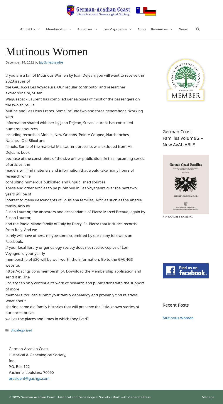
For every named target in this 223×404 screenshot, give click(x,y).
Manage (208, 397)
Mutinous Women (178, 317)
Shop (142, 29)
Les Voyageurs (120, 29)
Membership (61, 29)
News (183, 29)
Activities (89, 29)
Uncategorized (21, 330)
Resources (164, 29)
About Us (32, 29)
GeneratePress (139, 397)
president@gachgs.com (29, 378)
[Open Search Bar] (198, 29)
